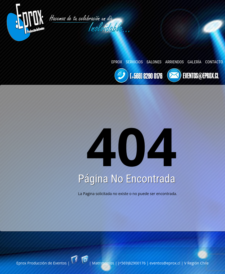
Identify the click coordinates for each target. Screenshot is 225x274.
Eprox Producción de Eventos (41, 263)
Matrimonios (103, 263)
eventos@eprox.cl (165, 263)
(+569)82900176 (131, 263)
